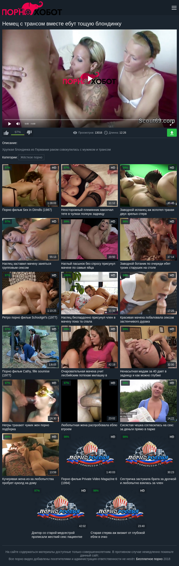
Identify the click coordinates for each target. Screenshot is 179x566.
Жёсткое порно (31, 157)
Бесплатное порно (149, 559)
